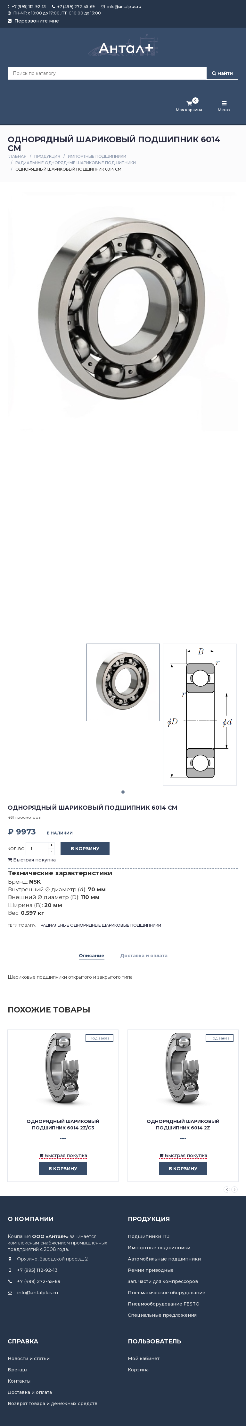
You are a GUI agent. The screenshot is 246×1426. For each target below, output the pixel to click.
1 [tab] (123, 792)
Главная (17, 156)
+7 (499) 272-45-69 (73, 6)
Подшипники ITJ (148, 1236)
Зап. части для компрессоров (163, 1281)
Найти (222, 73)
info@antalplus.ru (121, 6)
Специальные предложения (162, 1315)
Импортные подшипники (97, 156)
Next (234, 1189)
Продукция (47, 156)
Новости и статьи (29, 1358)
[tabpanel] (123, 682)
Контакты (19, 1381)
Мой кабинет (144, 1358)
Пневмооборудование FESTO (164, 1304)
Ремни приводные (151, 1270)
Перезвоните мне (33, 21)
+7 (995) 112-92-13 (27, 6)
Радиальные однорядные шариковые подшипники (75, 162)
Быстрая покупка (32, 860)
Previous (227, 1189)
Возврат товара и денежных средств (52, 1403)
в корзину (54, 1169)
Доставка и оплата (144, 955)
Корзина (138, 1370)
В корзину (80, 849)
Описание (91, 955)
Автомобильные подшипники (164, 1259)
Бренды (17, 1370)
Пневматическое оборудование (166, 1293)
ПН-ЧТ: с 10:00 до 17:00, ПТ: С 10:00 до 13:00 (54, 13)
